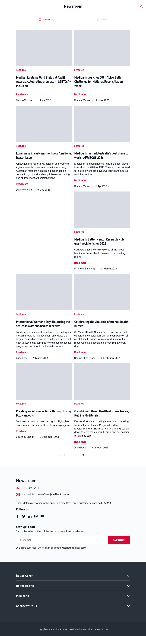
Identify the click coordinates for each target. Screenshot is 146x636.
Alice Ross (22, 357)
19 (82, 454)
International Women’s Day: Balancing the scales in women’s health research (43, 323)
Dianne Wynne (24, 100)
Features (21, 69)
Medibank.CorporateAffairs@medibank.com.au (50, 494)
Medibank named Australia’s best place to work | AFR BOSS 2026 (101, 155)
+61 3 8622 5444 (33, 487)
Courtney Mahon (25, 436)
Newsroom (26, 480)
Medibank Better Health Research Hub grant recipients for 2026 (99, 241)
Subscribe (119, 539)
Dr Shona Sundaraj (84, 268)
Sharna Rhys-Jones (84, 357)
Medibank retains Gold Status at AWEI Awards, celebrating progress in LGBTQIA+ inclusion (43, 81)
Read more (22, 94)
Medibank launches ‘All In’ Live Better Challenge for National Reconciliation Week (98, 81)
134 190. (107, 502)
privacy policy (79, 547)
